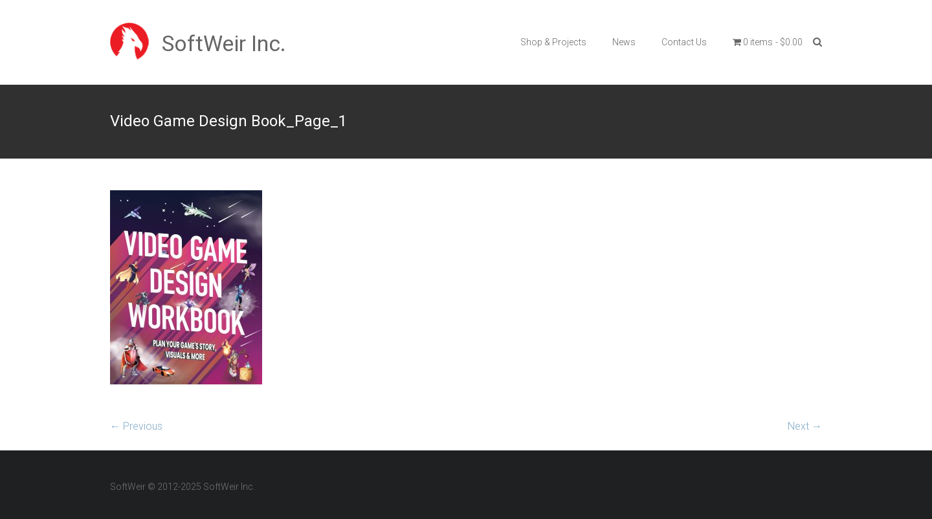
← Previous (136, 426)
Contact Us (684, 42)
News (624, 42)
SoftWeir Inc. (224, 43)
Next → (805, 426)
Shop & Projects (553, 42)
